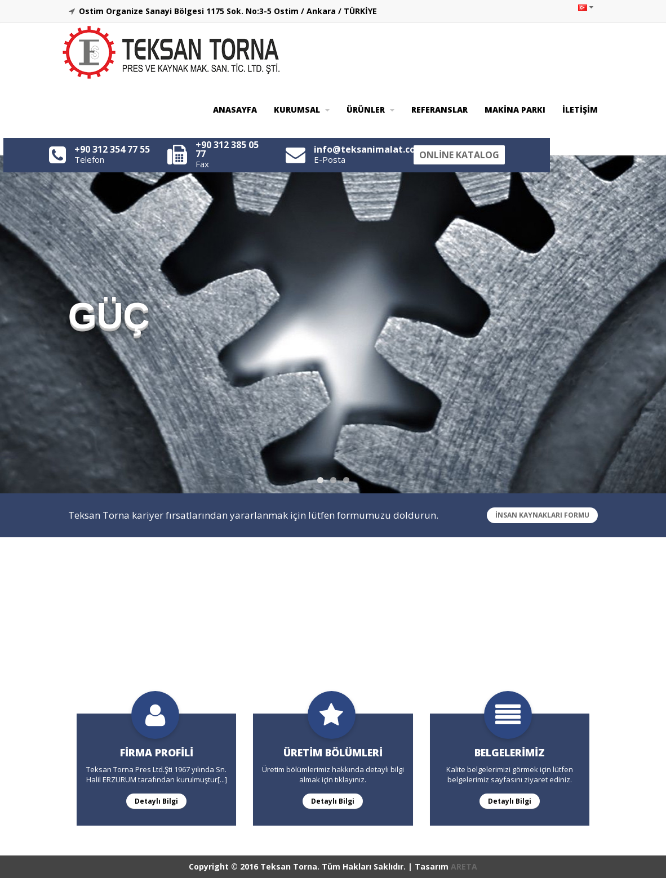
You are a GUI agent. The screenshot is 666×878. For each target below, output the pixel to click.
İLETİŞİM (580, 109)
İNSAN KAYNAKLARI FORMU (542, 515)
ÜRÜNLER (370, 109)
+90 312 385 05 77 (227, 149)
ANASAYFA (235, 109)
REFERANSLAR (439, 109)
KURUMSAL (302, 109)
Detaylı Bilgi (152, 800)
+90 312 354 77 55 (112, 149)
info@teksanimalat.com (369, 149)
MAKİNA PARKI (515, 109)
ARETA (464, 866)
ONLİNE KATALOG (459, 155)
